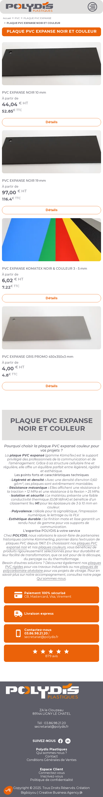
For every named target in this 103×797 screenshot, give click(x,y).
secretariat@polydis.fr (52, 726)
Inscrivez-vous (51, 776)
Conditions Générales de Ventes (51, 760)
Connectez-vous (52, 773)
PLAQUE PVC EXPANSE (37, 18)
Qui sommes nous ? (51, 753)
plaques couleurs (52, 547)
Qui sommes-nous (51, 578)
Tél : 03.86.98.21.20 (51, 723)
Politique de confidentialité (51, 780)
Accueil (7, 18)
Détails (51, 122)
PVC (17, 18)
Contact (51, 756)
